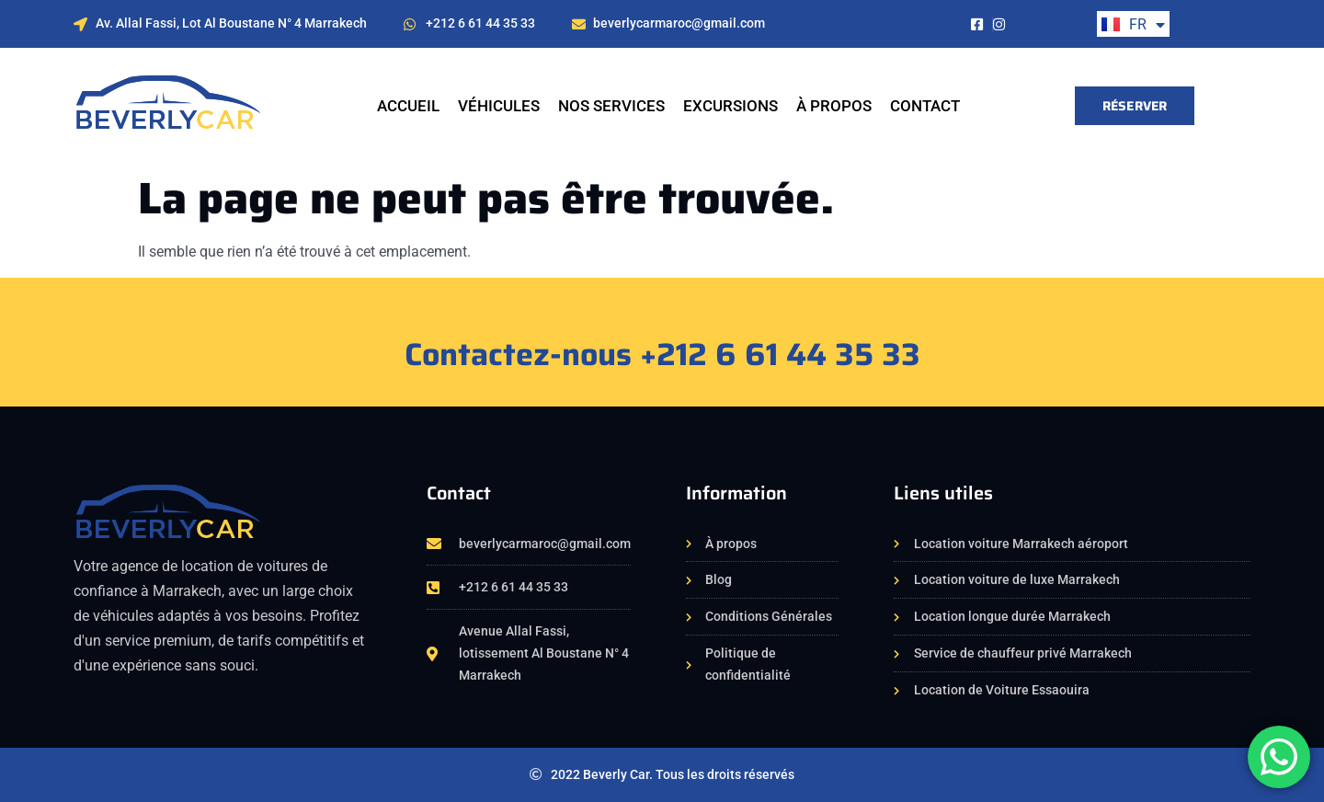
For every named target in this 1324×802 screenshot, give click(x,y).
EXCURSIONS (730, 106)
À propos (834, 106)
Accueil (408, 106)
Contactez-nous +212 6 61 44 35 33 (662, 354)
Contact (925, 106)
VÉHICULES (499, 106)
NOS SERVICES (611, 106)
